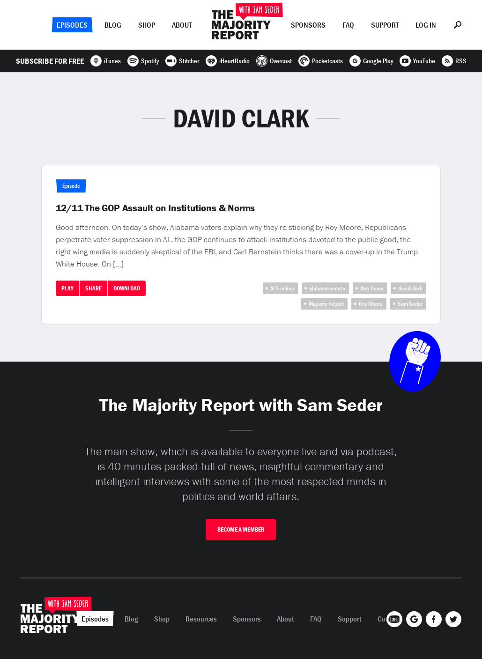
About (182, 25)
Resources (201, 619)
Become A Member (240, 529)
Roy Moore (371, 304)
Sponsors (308, 25)
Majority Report (326, 304)
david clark (410, 288)
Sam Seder (410, 304)
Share (93, 288)
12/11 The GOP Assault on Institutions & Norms (155, 208)
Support (385, 25)
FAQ (348, 25)
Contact (389, 619)
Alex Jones (371, 288)
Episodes (72, 25)
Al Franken (282, 288)
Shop (146, 25)
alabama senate (327, 288)
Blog (112, 25)
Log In (425, 25)
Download (126, 288)
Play (67, 288)
